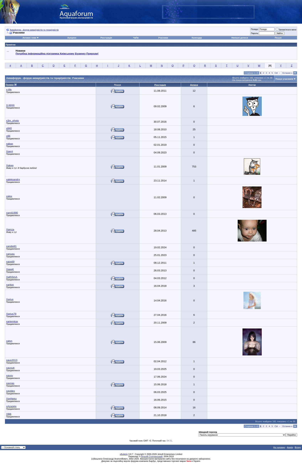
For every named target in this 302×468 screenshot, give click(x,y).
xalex (9, 196)
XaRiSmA (11, 277)
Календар (197, 38)
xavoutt (10, 367)
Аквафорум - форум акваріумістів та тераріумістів (34, 30)
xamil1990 (12, 212)
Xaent (9, 151)
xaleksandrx (13, 179)
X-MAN (10, 105)
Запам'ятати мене (286, 29)
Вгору (298, 447)
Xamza (10, 229)
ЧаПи (136, 38)
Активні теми (29, 38)
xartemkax (12, 321)
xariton (10, 284)
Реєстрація (106, 38)
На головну (279, 447)
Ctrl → (277, 73)
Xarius (9, 299)
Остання (287, 73)
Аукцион (71, 38)
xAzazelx (11, 406)
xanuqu (10, 253)
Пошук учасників (284, 79)
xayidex (10, 390)
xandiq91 (11, 246)
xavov (9, 375)
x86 (8, 136)
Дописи (194, 85)
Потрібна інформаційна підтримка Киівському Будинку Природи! (57, 53)
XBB (8, 414)
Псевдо (254, 29)
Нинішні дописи (239, 38)
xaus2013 (11, 360)
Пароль (254, 33)
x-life (9, 89)
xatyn (9, 340)
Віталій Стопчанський (151, 456)
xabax (9, 143)
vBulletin (124, 454)
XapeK (10, 269)
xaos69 (10, 261)
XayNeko (11, 398)
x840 (9, 128)
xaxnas (10, 383)
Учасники (163, 38)
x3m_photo (12, 120)
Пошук (278, 38)
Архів (290, 447)
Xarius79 (11, 313)
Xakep (9, 165)
